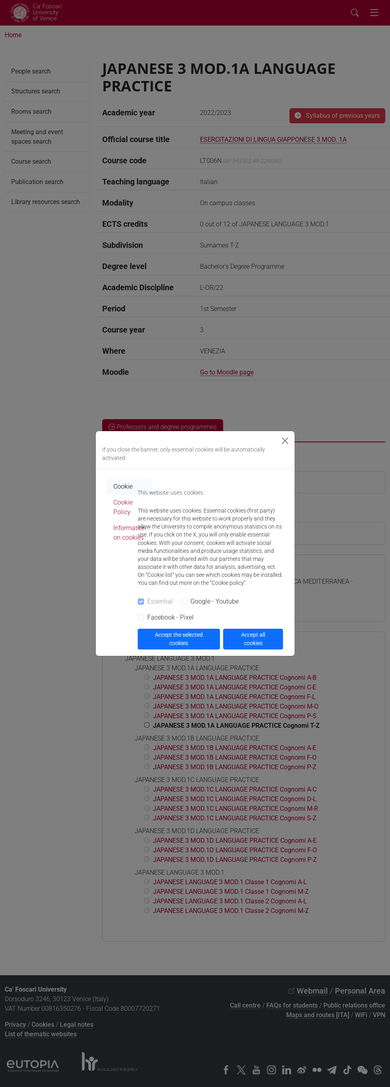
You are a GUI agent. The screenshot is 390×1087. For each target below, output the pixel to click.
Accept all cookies (253, 639)
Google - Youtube (214, 601)
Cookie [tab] (123, 486)
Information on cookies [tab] (129, 532)
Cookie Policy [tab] (123, 507)
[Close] (285, 440)
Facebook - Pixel (170, 617)
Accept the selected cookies (179, 639)
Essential (160, 601)
